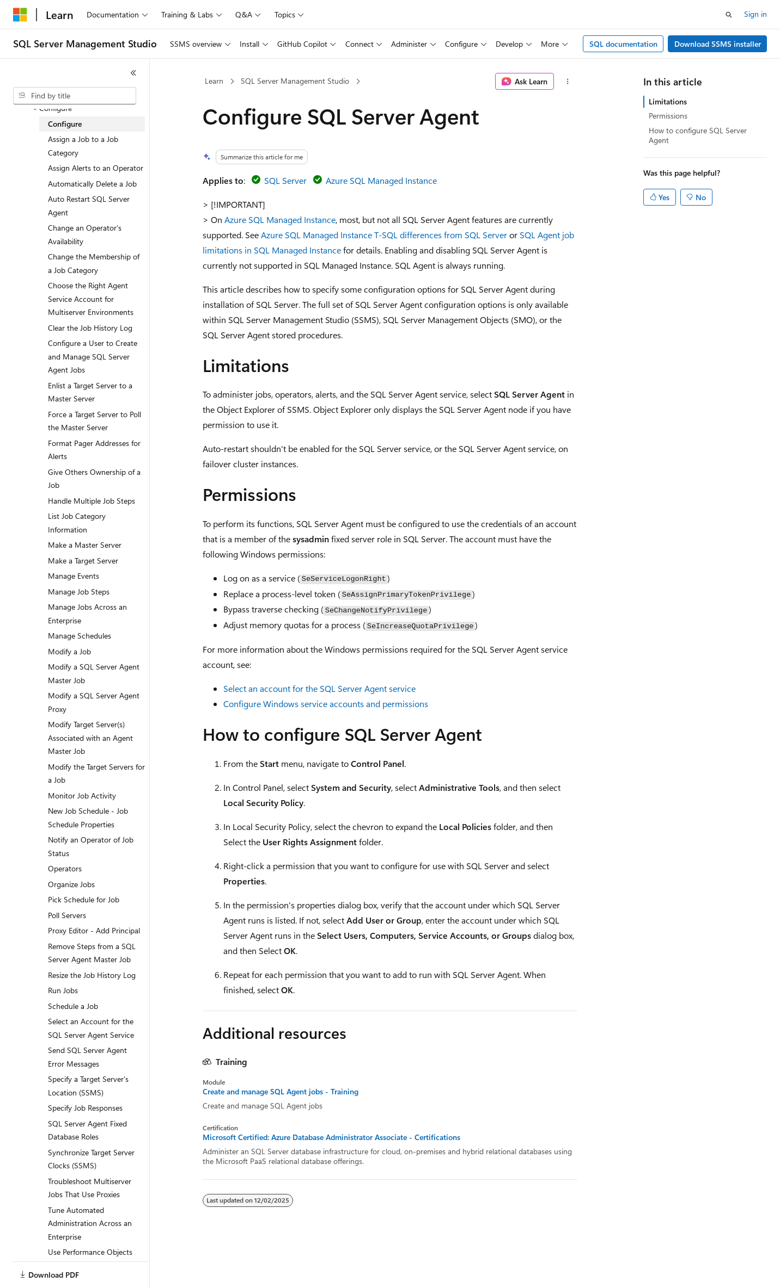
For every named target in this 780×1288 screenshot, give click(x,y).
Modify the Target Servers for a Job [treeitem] (96, 773)
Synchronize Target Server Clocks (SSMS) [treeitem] (91, 1159)
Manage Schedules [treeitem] (79, 635)
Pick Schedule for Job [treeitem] (83, 899)
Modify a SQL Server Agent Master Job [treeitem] (93, 673)
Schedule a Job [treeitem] (73, 1006)
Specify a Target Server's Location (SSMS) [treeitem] (88, 1086)
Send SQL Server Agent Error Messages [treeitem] (87, 1057)
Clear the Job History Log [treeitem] (90, 328)
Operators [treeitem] (65, 868)
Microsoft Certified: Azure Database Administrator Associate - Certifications (331, 1137)
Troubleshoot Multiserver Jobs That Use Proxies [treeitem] (89, 1188)
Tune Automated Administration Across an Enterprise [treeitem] (90, 1223)
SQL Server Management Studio (295, 81)
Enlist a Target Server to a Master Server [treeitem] (90, 392)
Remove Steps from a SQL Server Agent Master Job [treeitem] (92, 953)
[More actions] (567, 81)
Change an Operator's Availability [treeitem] (84, 234)
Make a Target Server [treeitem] (83, 560)
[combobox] (74, 95)
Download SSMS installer (717, 44)
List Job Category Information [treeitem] (77, 523)
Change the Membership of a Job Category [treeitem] (93, 263)
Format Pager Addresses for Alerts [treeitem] (94, 450)
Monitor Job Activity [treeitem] (82, 795)
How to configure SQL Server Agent (698, 135)
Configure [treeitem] (65, 124)
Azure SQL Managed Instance (381, 180)
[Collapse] (133, 73)
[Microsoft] (20, 15)
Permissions (668, 115)
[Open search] (729, 14)
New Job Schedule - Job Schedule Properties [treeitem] (88, 817)
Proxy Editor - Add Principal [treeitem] (94, 930)
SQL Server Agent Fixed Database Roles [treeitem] (87, 1130)
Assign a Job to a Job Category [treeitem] (83, 146)
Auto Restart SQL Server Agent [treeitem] (89, 206)
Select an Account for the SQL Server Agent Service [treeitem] (91, 1028)
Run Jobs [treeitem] (63, 990)
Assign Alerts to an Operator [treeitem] (95, 168)
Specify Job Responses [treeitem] (85, 1108)
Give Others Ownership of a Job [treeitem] (94, 479)
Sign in (755, 14)
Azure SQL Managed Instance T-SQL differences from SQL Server (384, 234)
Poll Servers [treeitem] (67, 915)
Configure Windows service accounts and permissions (325, 703)
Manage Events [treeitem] (73, 576)
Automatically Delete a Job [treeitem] (92, 183)
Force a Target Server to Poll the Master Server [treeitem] (94, 421)
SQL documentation (623, 44)
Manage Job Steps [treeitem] (78, 591)
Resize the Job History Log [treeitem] (92, 975)
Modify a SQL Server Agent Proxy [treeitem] (93, 702)
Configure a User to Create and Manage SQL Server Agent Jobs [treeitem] (92, 356)
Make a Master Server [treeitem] (84, 545)
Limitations (668, 101)
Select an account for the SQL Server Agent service (319, 688)
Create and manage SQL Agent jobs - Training (280, 1092)
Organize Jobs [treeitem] (71, 884)
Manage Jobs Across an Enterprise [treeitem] (87, 614)
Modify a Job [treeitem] (69, 651)
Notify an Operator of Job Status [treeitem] (90, 846)
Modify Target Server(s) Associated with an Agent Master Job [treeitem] (90, 737)
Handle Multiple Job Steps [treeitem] (91, 501)
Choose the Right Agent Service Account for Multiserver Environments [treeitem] (90, 298)
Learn (214, 81)
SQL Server (285, 180)
